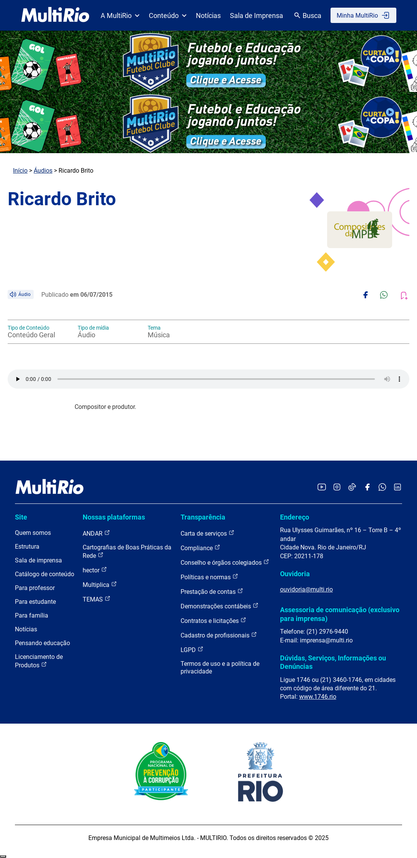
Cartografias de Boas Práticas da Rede (127, 551)
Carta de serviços (208, 533)
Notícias (208, 15)
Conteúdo (168, 15)
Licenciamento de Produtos (39, 661)
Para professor (35, 588)
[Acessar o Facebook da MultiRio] (367, 487)
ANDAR (96, 533)
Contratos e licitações (213, 620)
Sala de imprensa (38, 560)
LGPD (192, 650)
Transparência (203, 517)
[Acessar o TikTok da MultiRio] (352, 487)
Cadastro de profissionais (219, 635)
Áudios (43, 170)
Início (20, 170)
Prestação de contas (212, 591)
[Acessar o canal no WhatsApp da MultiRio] (382, 487)
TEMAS (97, 599)
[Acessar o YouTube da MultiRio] (321, 487)
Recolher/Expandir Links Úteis (3, 856)
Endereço (294, 517)
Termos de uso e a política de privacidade (220, 667)
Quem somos (33, 532)
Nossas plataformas (114, 517)
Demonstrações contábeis (220, 606)
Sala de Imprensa (256, 15)
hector (95, 570)
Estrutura (27, 546)
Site (21, 517)
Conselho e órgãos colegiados (225, 562)
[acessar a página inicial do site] (55, 15)
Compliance (200, 548)
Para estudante (35, 601)
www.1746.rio (317, 696)
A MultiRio (120, 15)
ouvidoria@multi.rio (306, 589)
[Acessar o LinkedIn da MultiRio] (397, 487)
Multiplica (100, 584)
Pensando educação (42, 643)
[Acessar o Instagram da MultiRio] (337, 487)
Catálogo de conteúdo (44, 574)
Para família (31, 615)
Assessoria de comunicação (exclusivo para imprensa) (339, 614)
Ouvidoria (295, 574)
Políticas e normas (209, 577)
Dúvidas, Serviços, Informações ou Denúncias (333, 662)
